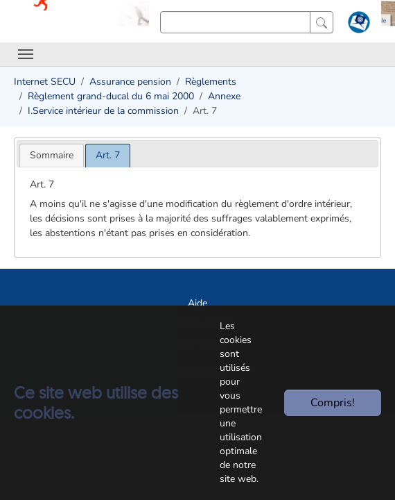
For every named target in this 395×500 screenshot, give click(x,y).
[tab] (51, 155)
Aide (197, 303)
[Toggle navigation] (25, 54)
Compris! (332, 402)
